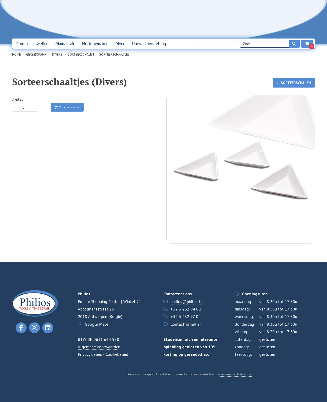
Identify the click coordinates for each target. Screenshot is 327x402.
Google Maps (97, 324)
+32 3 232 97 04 (186, 316)
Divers (120, 43)
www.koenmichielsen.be (235, 374)
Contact (269, 19)
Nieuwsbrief (226, 19)
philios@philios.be (187, 301)
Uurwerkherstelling (149, 43)
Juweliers (41, 43)
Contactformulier (186, 324)
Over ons (249, 19)
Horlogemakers (96, 43)
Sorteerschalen (294, 82)
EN (297, 19)
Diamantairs (65, 43)
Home (205, 19)
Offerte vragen (67, 107)
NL (285, 19)
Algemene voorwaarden (99, 346)
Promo (22, 43)
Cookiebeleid (117, 354)
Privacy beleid (90, 354)
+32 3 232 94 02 (186, 309)
